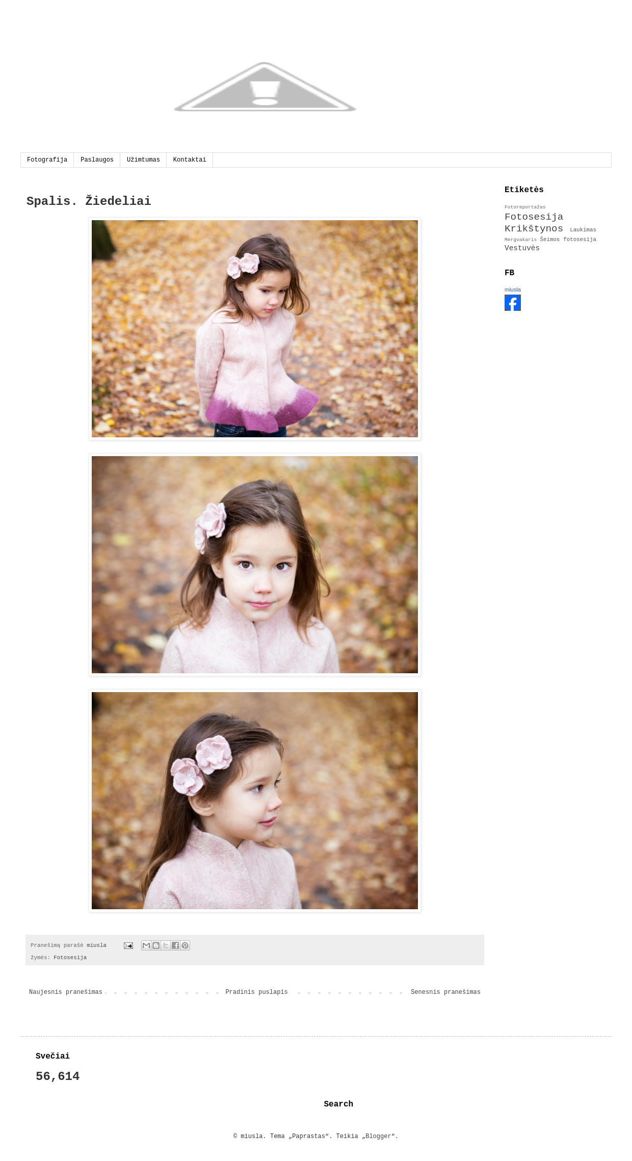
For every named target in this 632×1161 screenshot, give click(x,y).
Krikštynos (534, 228)
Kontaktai (189, 160)
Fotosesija (70, 958)
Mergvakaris (521, 240)
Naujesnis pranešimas (65, 992)
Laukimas (583, 230)
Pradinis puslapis (256, 992)
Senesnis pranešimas (446, 992)
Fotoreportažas (525, 207)
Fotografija (47, 160)
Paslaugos (97, 160)
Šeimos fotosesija (568, 239)
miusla (513, 289)
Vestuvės (522, 248)
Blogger (378, 1136)
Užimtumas (143, 160)
